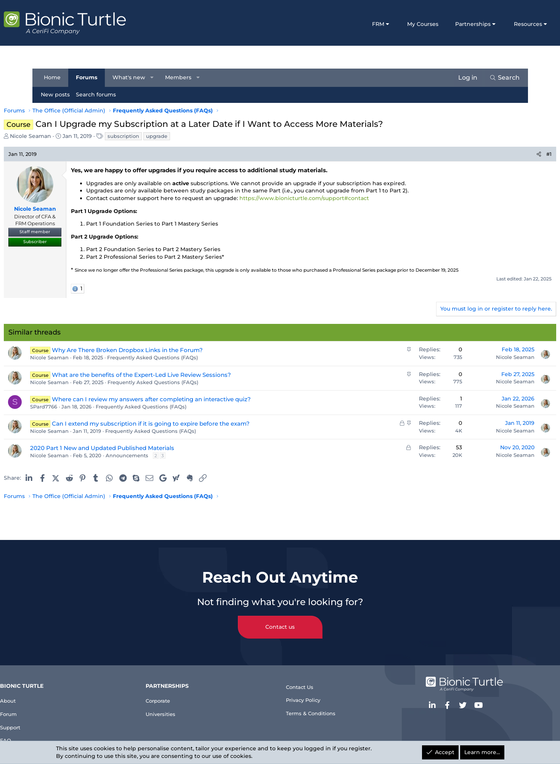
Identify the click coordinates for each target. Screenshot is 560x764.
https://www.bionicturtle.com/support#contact (336, 198)
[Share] (507, 154)
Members (182, 77)
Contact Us (303, 678)
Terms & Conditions (315, 709)
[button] (155, 78)
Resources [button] (496, 24)
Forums (90, 77)
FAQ (44, 738)
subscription (156, 136)
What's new (132, 77)
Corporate (180, 691)
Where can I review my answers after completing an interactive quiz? (183, 399)
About (48, 691)
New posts (59, 94)
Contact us (280, 618)
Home (56, 77)
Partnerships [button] (441, 24)
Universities (183, 707)
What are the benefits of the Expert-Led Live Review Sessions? (173, 374)
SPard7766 (76, 407)
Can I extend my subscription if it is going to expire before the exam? (183, 423)
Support (51, 722)
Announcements (159, 455)
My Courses (390, 24)
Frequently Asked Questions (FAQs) (185, 357)
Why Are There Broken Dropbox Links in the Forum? (159, 350)
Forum (48, 707)
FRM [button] (346, 24)
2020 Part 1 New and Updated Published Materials (135, 448)
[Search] (500, 78)
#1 (517, 154)
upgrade (189, 136)
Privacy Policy (307, 694)
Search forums (100, 94)
